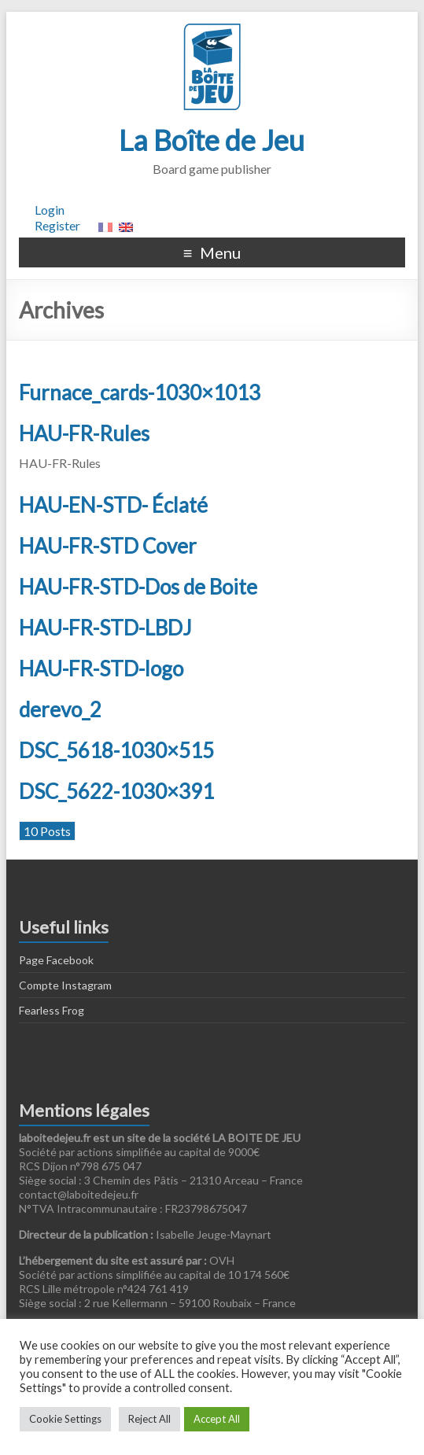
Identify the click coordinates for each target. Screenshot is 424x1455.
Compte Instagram (65, 985)
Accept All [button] (217, 1419)
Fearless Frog (51, 1010)
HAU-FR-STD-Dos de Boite (138, 586)
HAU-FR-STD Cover (108, 545)
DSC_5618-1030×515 (116, 750)
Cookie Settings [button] (65, 1419)
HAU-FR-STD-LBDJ (105, 627)
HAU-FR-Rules (84, 433)
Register (57, 225)
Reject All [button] (149, 1419)
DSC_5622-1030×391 (116, 791)
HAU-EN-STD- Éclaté (113, 505)
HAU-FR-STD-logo (101, 668)
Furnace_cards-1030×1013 (139, 392)
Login (50, 209)
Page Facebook (56, 960)
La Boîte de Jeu (211, 140)
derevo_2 (60, 709)
